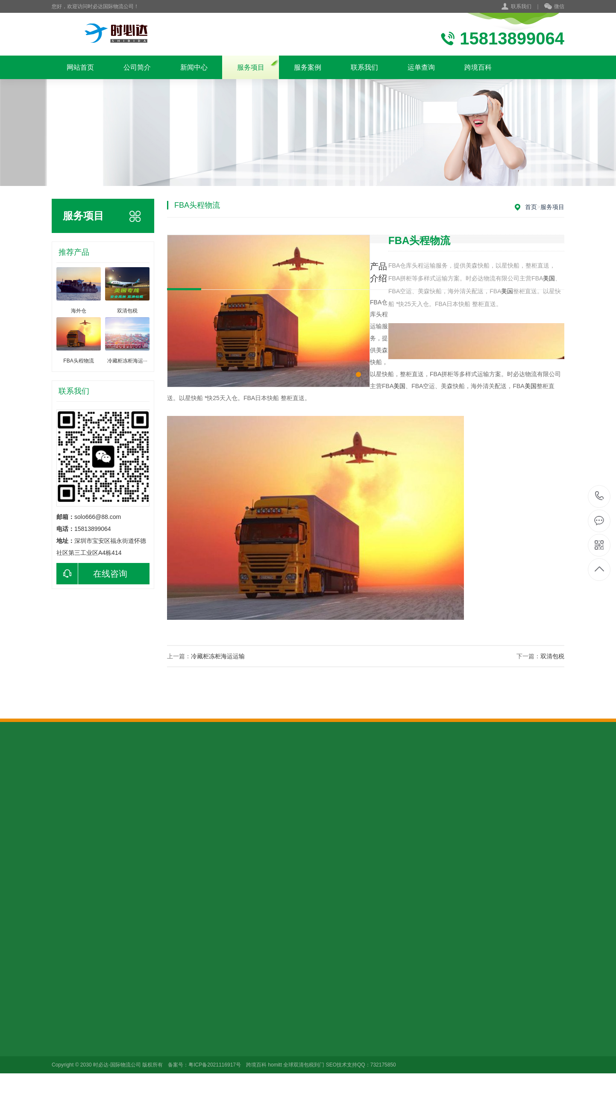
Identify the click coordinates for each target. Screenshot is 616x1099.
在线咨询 (91, 573)
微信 (554, 7)
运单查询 (421, 67)
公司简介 (137, 67)
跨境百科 (478, 67)
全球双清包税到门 (303, 1065)
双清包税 (552, 656)
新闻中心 (194, 67)
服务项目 (250, 67)
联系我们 (521, 6)
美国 (507, 291)
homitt (275, 1065)
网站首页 (80, 67)
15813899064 (599, 496)
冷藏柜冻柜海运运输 (218, 656)
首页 (531, 206)
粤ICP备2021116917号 (214, 1065)
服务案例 (307, 67)
